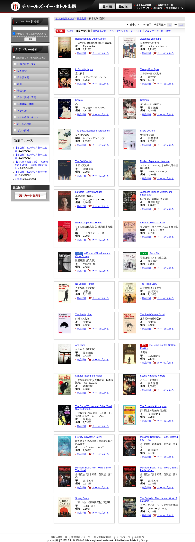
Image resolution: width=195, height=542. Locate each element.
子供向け (22, 90)
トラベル (22, 110)
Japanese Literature (150, 38)
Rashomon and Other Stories (90, 38)
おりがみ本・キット (27, 117)
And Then (80, 345)
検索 (30, 39)
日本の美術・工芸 (26, 97)
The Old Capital (83, 161)
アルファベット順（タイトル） (125, 30)
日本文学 (81, 18)
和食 (19, 84)
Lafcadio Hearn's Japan (152, 222)
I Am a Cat (154, 253)
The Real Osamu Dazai (152, 314)
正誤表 (18, 179)
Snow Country (147, 130)
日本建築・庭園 (25, 104)
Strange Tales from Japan (88, 375)
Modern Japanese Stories (88, 222)
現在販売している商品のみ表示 (29, 33)
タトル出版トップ (65, 18)
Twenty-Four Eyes (149, 69)
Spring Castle (82, 498)
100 (181, 24)
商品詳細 (81, 53)
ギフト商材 (23, 130)
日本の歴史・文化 (26, 64)
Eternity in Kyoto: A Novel (88, 437)
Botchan (144, 100)
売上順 (69, 30)
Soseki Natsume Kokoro (152, 375)
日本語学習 (23, 77)
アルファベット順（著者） (159, 30)
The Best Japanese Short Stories (92, 130)
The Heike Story (148, 284)
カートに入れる (100, 53)
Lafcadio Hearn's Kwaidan (88, 192)
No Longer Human (84, 284)
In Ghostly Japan (84, 69)
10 (170, 24)
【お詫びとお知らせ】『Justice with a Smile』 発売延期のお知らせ (31, 164)
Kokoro (79, 100)
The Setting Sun (83, 314)
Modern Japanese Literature (155, 161)
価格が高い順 (100, 30)
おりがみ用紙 (24, 124)
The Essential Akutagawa (153, 406)
